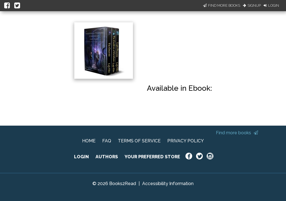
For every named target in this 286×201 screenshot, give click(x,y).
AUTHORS (107, 156)
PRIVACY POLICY (185, 140)
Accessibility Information (168, 183)
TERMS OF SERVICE (139, 140)
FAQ (106, 140)
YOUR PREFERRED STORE (152, 156)
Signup (252, 5)
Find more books (237, 132)
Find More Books (221, 5)
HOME (89, 140)
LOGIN (81, 156)
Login (271, 5)
